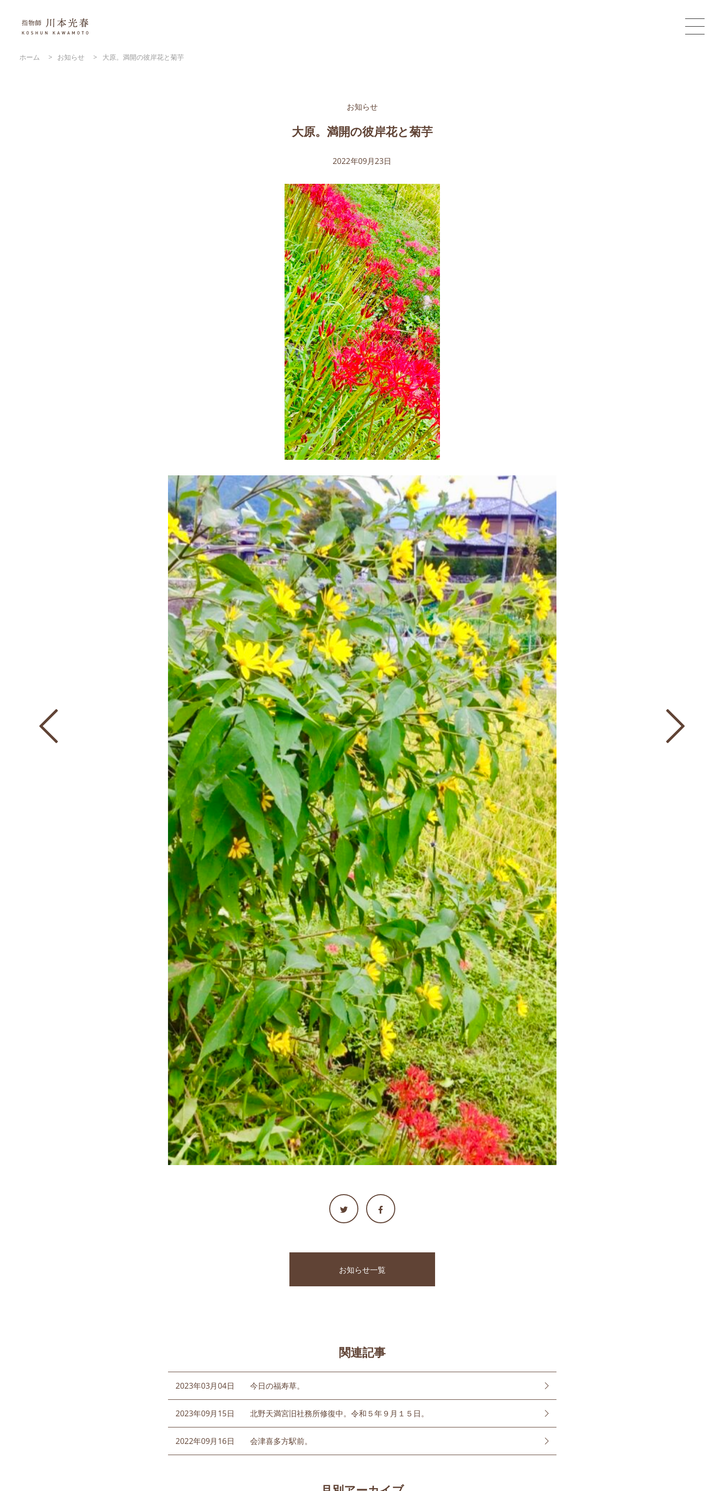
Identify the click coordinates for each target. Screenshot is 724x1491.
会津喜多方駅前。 (281, 1441)
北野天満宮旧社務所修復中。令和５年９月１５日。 (339, 1413)
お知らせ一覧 (362, 1269)
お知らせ (362, 106)
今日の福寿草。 (277, 1385)
